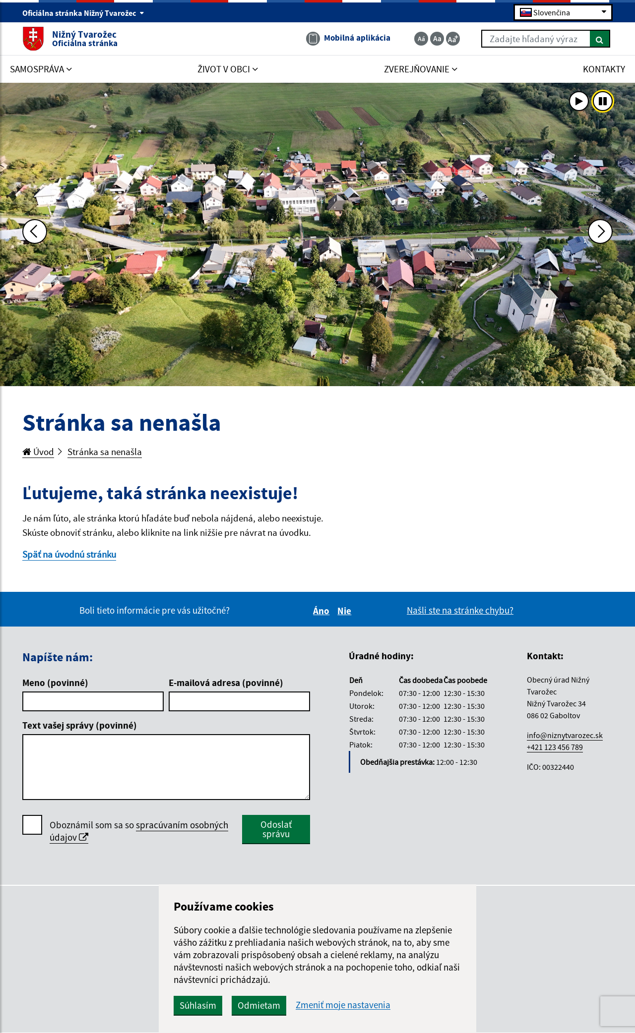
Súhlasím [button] (198, 1005)
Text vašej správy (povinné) (79, 725)
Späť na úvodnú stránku (69, 554)
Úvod (38, 452)
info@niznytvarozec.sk (565, 735)
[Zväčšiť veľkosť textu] (453, 39)
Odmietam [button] (259, 1005)
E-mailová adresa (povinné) (226, 683)
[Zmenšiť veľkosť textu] (421, 39)
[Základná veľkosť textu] (437, 39)
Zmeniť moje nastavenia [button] (343, 1005)
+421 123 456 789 (555, 747)
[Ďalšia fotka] (600, 231)
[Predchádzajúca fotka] (34, 231)
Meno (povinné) (55, 683)
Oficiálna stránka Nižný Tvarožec (83, 13)
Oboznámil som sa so (139, 831)
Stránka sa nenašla (104, 452)
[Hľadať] (600, 39)
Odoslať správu (276, 829)
